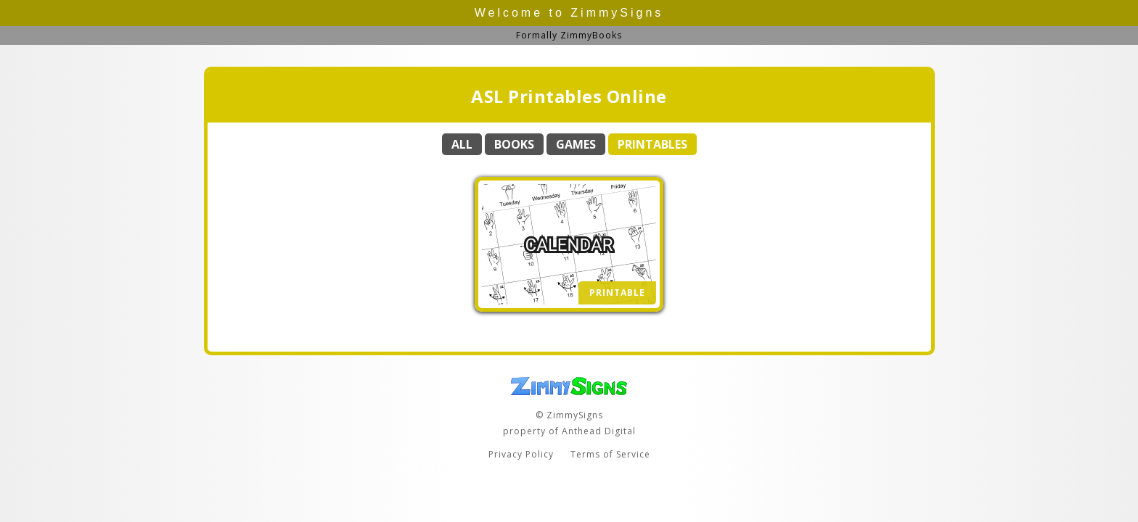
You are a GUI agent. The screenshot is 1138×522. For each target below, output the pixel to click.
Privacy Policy (521, 454)
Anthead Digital (599, 431)
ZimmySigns (616, 13)
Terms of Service (610, 454)
